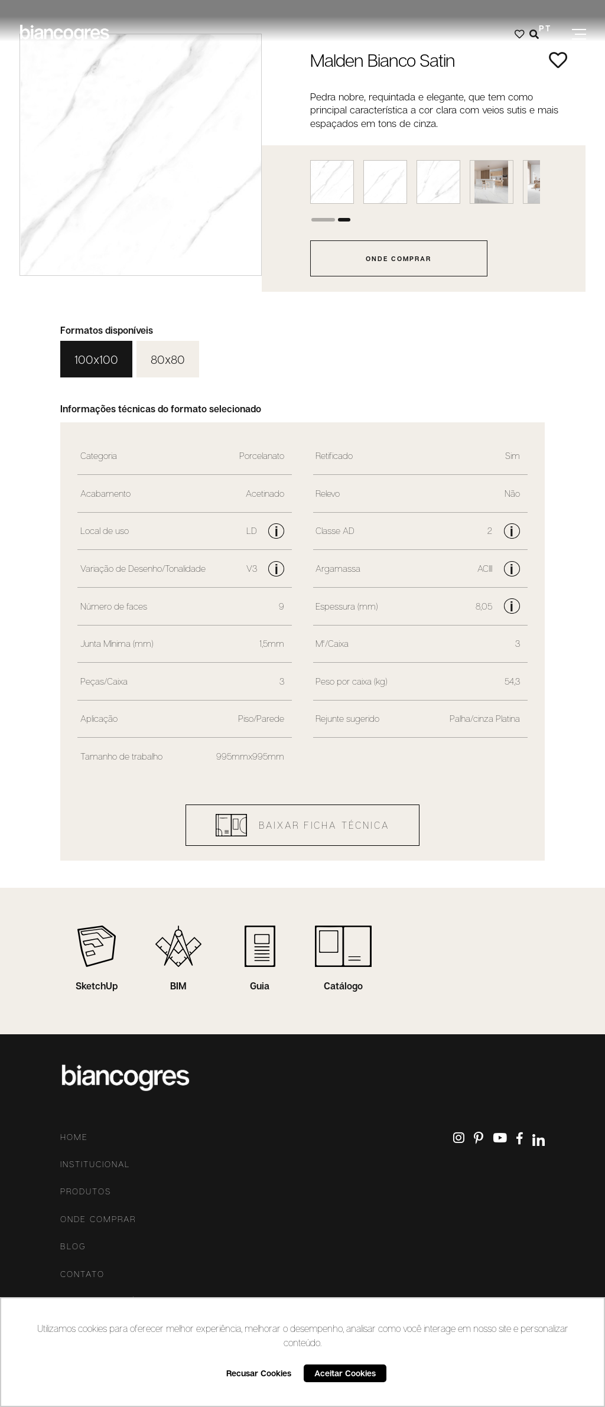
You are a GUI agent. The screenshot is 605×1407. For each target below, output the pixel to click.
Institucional (95, 1164)
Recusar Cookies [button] (258, 1373)
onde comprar (398, 258)
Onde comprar (98, 1219)
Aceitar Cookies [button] (345, 1373)
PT (545, 28)
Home (74, 1137)
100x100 (96, 359)
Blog (73, 1246)
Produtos (85, 1191)
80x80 (168, 359)
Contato (82, 1274)
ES (545, 45)
